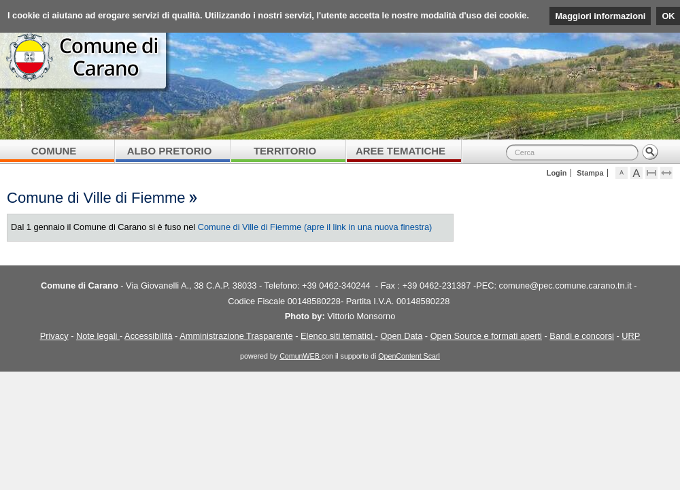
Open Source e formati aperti (486, 336)
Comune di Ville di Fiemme (96, 197)
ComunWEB (300, 356)
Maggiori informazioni (600, 16)
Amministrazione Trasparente (236, 336)
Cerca (650, 152)
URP (631, 336)
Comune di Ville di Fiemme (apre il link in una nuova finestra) (315, 227)
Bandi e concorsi (581, 336)
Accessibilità (148, 336)
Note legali (98, 336)
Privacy (54, 336)
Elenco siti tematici (338, 336)
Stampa (590, 173)
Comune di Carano (340, 71)
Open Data (401, 336)
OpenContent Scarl (409, 356)
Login (557, 173)
